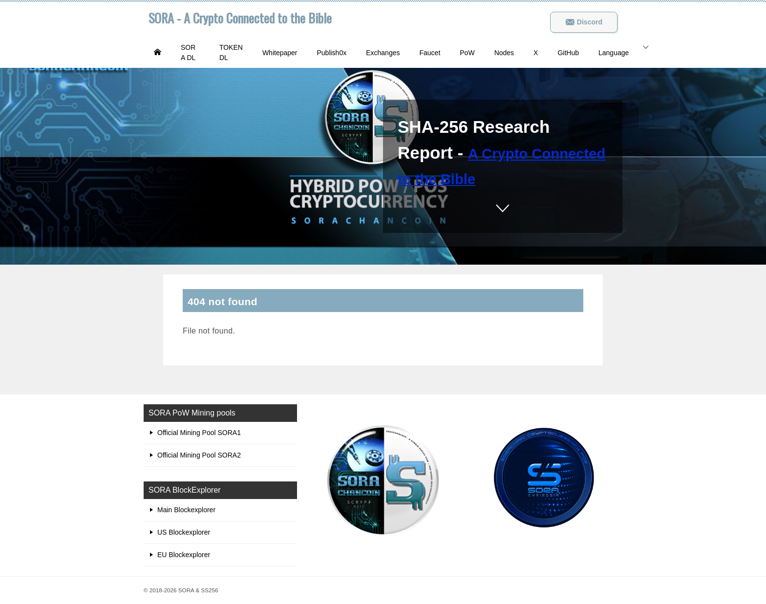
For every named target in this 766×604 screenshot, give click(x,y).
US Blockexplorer (183, 532)
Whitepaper (280, 53)
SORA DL (188, 52)
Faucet (429, 53)
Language (613, 53)
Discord (583, 22)
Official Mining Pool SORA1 (199, 433)
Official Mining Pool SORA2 (199, 455)
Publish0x (331, 53)
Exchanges (383, 53)
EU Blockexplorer (183, 555)
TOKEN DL (231, 52)
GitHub (568, 53)
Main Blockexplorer (186, 510)
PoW (467, 53)
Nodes (504, 53)
